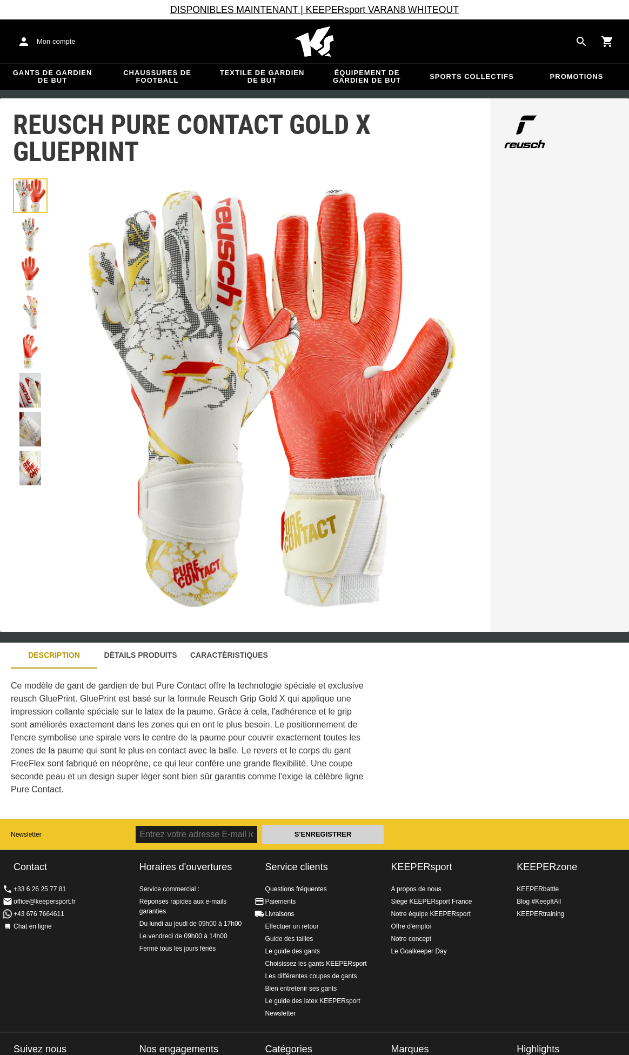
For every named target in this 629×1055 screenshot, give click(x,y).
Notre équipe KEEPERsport (430, 914)
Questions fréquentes (296, 889)
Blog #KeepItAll (539, 901)
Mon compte (56, 41)
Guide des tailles (289, 939)
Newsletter (26, 834)
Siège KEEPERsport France (431, 901)
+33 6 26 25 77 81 (40, 889)
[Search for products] (581, 41)
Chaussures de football (157, 76)
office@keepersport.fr (45, 901)
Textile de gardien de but (262, 76)
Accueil (314, 41)
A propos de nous (416, 889)
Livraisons (280, 914)
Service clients (296, 867)
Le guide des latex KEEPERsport (312, 1001)
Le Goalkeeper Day (418, 951)
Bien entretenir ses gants (301, 988)
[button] (30, 195)
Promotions (577, 76)
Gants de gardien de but (52, 76)
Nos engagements (178, 1049)
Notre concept (411, 939)
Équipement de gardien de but (367, 76)
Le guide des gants (292, 951)
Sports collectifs (472, 76)
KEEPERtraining (540, 914)
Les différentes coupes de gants (311, 976)
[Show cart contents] (607, 41)
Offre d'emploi (411, 926)
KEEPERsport (421, 867)
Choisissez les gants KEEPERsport (316, 963)
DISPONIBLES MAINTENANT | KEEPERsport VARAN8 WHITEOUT (314, 9)
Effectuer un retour (292, 926)
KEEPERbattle (538, 889)
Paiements (280, 901)
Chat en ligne (33, 926)
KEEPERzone (547, 867)
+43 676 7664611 (39, 914)
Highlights (538, 1049)
